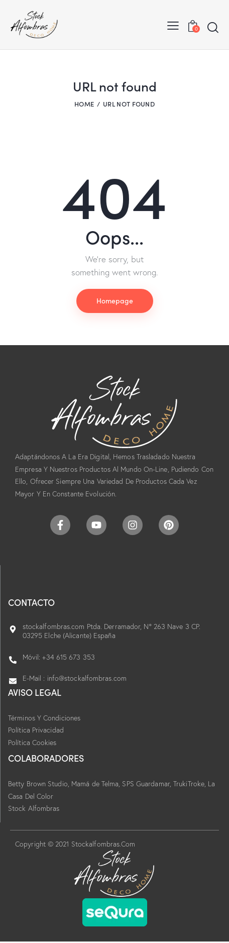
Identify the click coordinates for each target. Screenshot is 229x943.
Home (84, 104)
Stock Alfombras (34, 808)
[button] (173, 25)
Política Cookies (32, 742)
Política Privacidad (36, 730)
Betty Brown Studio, (39, 783)
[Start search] (212, 27)
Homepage (114, 300)
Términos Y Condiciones (44, 717)
